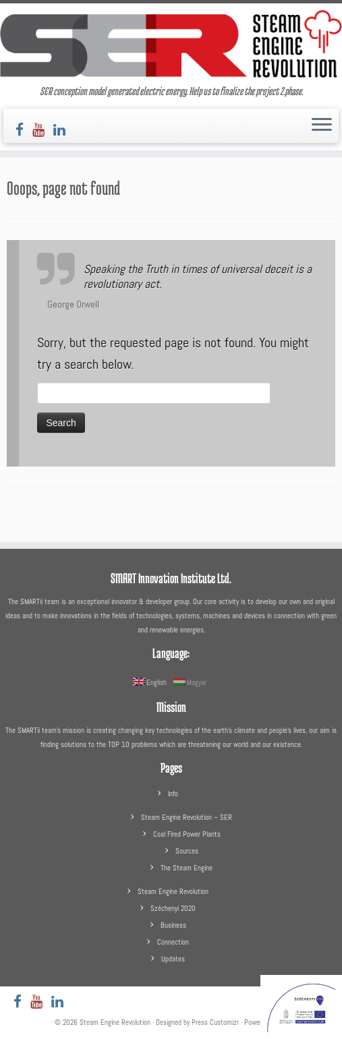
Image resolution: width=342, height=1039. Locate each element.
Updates (173, 958)
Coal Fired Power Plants (187, 834)
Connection (173, 942)
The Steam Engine (186, 867)
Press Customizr (215, 1022)
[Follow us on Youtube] (42, 130)
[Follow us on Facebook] (24, 130)
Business (173, 925)
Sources (186, 851)
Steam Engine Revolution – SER (186, 817)
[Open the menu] (322, 126)
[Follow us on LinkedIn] (63, 130)
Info (173, 793)
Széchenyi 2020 (173, 908)
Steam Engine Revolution (173, 891)
